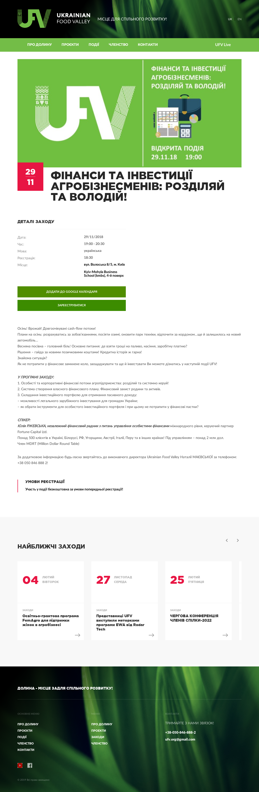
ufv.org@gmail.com (180, 739)
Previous (226, 542)
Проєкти (70, 45)
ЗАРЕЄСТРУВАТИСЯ (72, 307)
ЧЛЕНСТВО (99, 743)
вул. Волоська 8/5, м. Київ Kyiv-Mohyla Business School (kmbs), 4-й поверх (104, 272)
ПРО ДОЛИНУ (101, 724)
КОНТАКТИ (148, 45)
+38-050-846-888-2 (180, 732)
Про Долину (39, 45)
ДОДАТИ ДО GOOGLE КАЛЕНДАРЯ (71, 293)
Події (94, 45)
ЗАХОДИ (97, 737)
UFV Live (223, 45)
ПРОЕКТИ (98, 730)
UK (230, 19)
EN (240, 19)
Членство (118, 45)
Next (238, 542)
